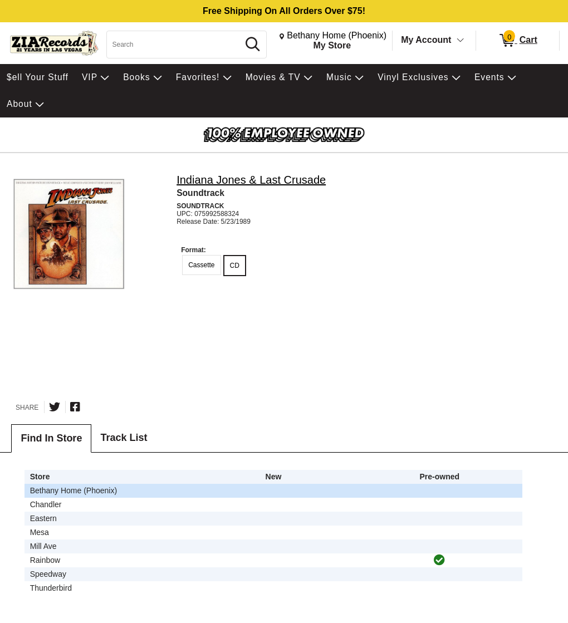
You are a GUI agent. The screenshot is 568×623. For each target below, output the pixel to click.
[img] (439, 560)
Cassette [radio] (201, 265)
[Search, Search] (174, 44)
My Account (426, 40)
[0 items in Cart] (518, 40)
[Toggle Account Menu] (460, 40)
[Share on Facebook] (75, 407)
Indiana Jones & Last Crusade (251, 180)
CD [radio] (234, 265)
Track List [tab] (123, 437)
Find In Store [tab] (51, 438)
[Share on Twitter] (54, 407)
